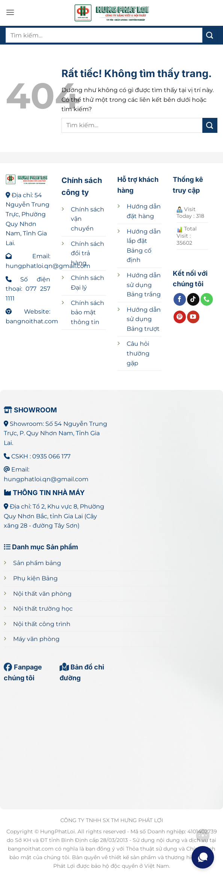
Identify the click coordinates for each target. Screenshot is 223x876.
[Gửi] (209, 35)
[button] (10, 12)
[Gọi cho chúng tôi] (207, 299)
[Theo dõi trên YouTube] (193, 317)
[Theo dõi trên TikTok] (193, 299)
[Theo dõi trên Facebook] (180, 299)
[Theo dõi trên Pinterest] (180, 317)
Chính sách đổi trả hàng (87, 253)
